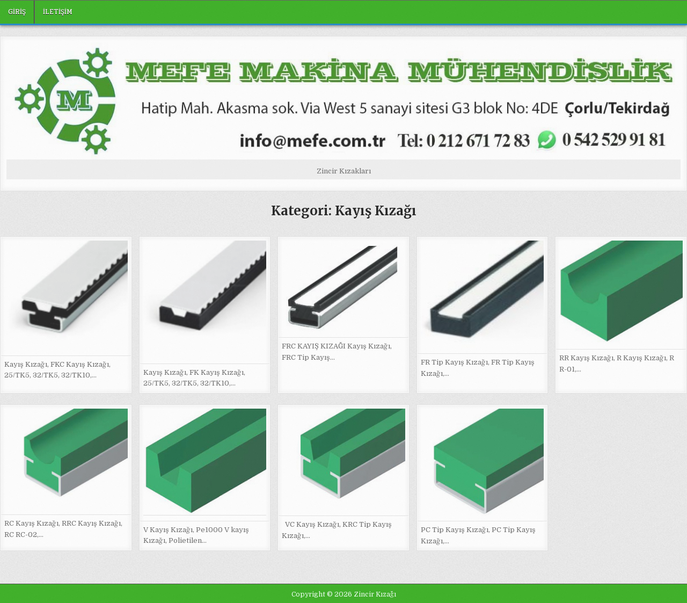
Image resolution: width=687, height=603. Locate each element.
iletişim (57, 11)
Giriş (17, 11)
